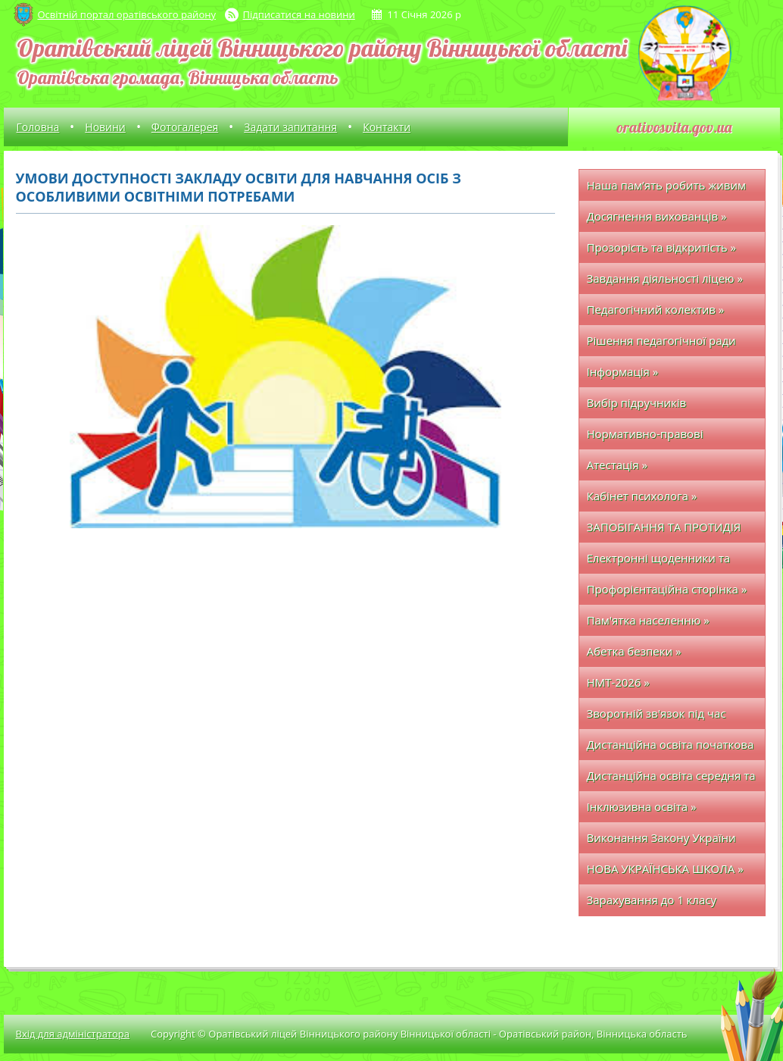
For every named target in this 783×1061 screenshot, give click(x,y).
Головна (38, 127)
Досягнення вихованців (657, 216)
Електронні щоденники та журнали (659, 562)
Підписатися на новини (299, 14)
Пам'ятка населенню (648, 620)
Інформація (623, 371)
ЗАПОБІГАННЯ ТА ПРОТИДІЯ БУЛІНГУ (664, 531)
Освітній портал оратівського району (127, 14)
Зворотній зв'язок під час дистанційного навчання (656, 717)
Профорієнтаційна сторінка (667, 588)
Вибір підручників (637, 402)
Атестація (617, 464)
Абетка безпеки (634, 651)
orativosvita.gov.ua (674, 126)
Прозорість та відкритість (661, 247)
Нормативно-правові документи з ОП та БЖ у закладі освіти (652, 437)
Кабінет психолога (642, 495)
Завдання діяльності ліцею (665, 278)
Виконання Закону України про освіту (661, 841)
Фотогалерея (184, 127)
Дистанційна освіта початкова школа (670, 748)
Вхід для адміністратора (72, 1034)
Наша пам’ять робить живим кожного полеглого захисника (670, 189)
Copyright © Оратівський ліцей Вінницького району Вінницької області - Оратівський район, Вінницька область (419, 1034)
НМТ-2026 (618, 682)
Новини (105, 127)
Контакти (386, 127)
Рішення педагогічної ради (661, 340)
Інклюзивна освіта (642, 806)
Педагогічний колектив (656, 309)
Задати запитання (290, 127)
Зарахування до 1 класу (651, 899)
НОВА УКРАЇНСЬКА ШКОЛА (665, 868)
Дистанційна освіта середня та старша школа (671, 779)
